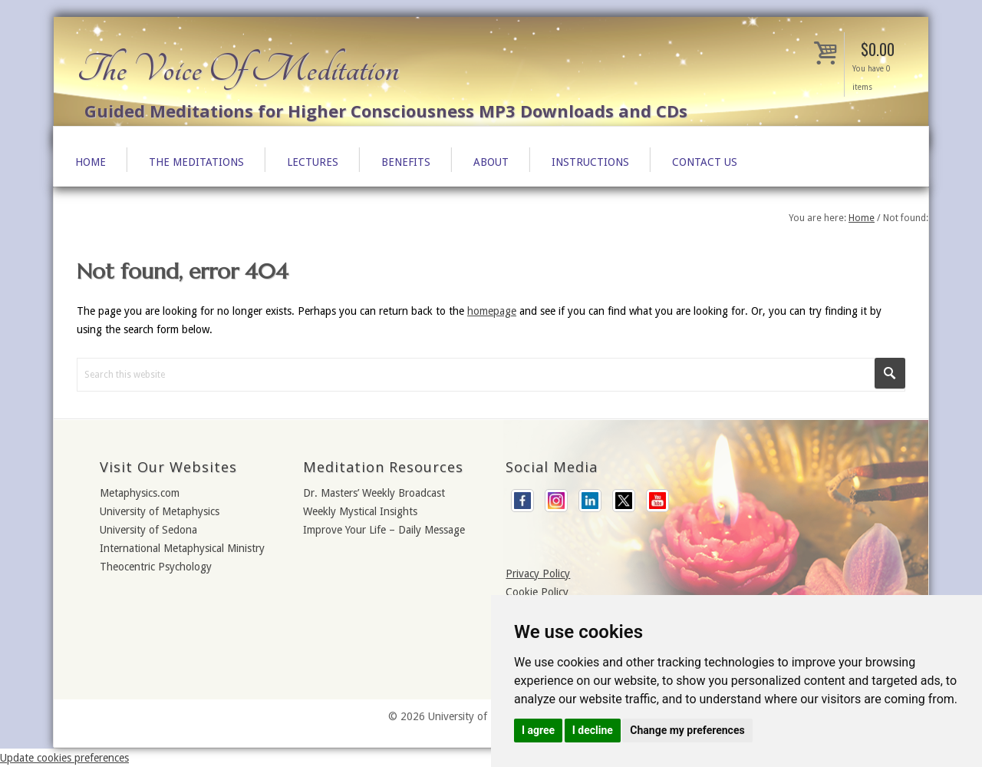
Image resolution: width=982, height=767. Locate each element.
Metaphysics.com (140, 493)
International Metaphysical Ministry (182, 548)
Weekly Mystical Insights (360, 511)
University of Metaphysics (159, 511)
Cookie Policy (537, 592)
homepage (491, 311)
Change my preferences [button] (687, 730)
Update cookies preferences (64, 758)
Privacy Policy (538, 573)
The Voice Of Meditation (238, 69)
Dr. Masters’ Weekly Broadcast (374, 493)
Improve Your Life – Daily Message (384, 530)
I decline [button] (592, 730)
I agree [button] (538, 730)
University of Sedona (148, 530)
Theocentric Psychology (156, 566)
